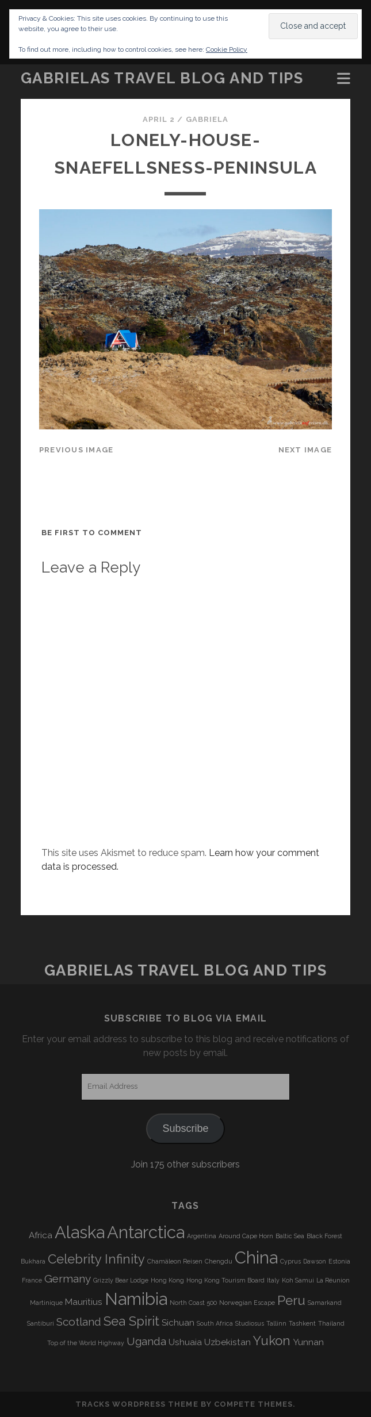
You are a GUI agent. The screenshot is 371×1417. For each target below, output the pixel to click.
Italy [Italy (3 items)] (273, 1280)
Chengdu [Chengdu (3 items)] (218, 1261)
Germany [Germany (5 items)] (67, 1278)
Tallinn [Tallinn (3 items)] (276, 1323)
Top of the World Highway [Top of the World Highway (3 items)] (85, 1342)
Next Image (305, 450)
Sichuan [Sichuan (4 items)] (178, 1323)
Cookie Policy (226, 49)
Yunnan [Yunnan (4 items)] (308, 1342)
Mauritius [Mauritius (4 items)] (83, 1302)
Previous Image (76, 450)
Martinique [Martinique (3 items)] (46, 1302)
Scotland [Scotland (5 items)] (78, 1321)
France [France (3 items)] (32, 1280)
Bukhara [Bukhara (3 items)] (33, 1261)
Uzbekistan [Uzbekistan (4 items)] (227, 1342)
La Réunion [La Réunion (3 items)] (333, 1280)
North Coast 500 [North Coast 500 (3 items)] (193, 1302)
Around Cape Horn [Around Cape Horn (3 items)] (246, 1235)
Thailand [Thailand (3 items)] (331, 1323)
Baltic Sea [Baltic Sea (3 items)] (290, 1235)
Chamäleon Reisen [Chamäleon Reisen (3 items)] (174, 1261)
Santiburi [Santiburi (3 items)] (40, 1323)
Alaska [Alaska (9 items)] (80, 1232)
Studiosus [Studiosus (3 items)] (249, 1323)
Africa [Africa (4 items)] (40, 1235)
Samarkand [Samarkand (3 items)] (325, 1302)
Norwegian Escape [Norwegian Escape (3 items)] (247, 1302)
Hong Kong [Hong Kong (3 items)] (167, 1280)
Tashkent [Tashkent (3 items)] (302, 1323)
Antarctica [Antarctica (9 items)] (146, 1232)
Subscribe (185, 1128)
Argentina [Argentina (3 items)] (201, 1235)
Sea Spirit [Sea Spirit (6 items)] (131, 1321)
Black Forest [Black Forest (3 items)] (324, 1235)
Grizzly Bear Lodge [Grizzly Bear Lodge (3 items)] (120, 1280)
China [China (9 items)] (256, 1257)
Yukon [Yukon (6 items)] (271, 1340)
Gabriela (207, 119)
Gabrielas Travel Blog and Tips (162, 78)
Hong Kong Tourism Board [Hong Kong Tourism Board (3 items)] (225, 1280)
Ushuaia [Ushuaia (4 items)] (185, 1342)
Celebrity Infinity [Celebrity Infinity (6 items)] (96, 1258)
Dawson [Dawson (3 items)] (314, 1261)
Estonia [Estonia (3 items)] (339, 1261)
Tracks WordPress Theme (136, 1404)
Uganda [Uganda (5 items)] (146, 1341)
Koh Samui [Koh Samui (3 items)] (298, 1280)
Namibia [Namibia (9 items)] (136, 1299)
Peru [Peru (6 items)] (291, 1300)
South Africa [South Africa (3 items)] (215, 1323)
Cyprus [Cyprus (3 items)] (290, 1261)
